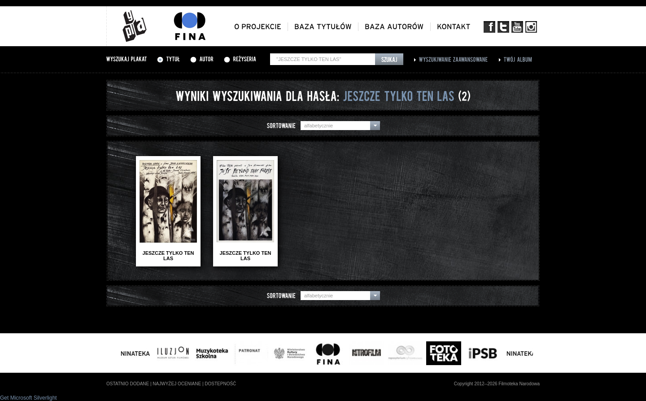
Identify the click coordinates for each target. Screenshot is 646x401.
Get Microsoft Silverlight (28, 398)
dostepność (220, 383)
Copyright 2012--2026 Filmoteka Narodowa (497, 383)
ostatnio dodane (127, 383)
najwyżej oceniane (177, 383)
